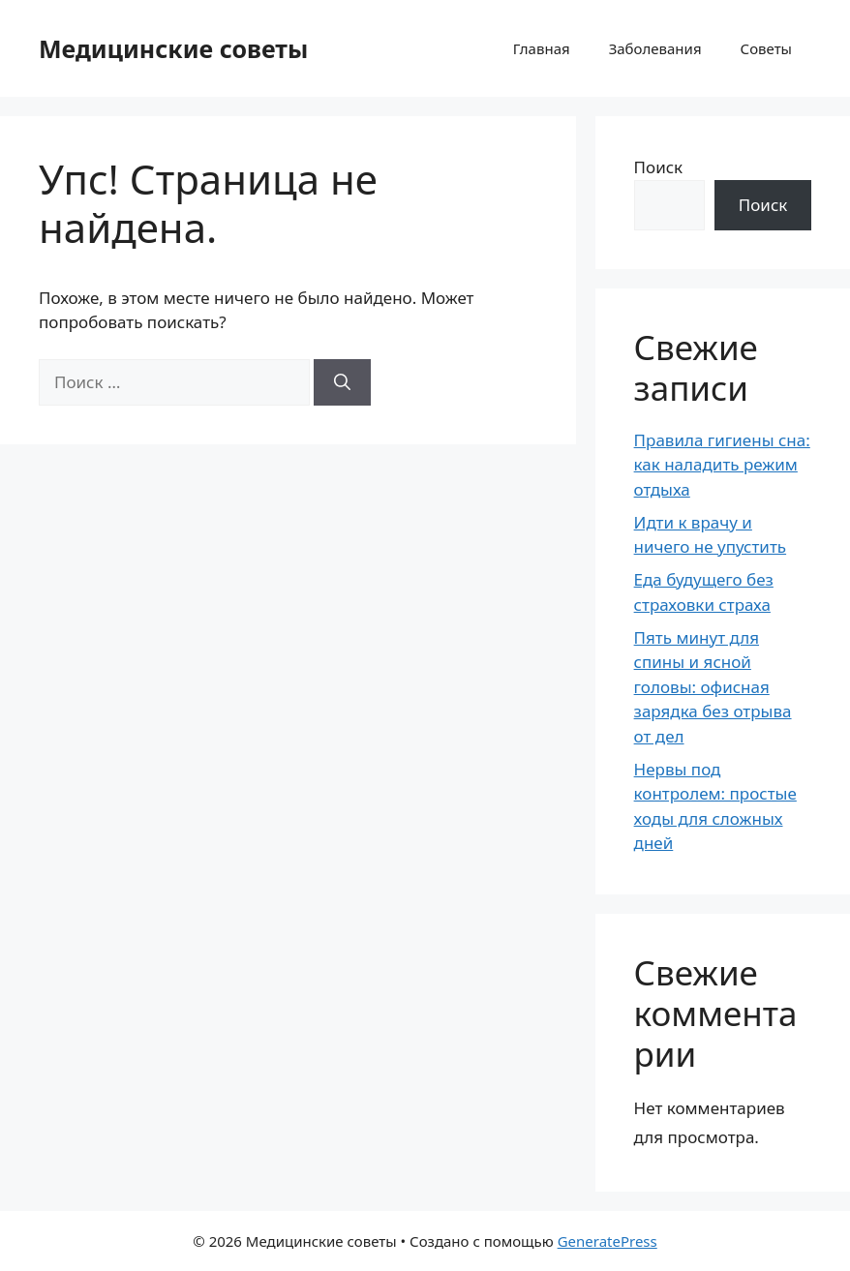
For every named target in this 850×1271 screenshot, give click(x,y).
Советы (766, 48)
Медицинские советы (173, 48)
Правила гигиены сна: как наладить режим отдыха (722, 464)
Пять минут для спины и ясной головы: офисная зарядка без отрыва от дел (713, 686)
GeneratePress (607, 1241)
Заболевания (655, 48)
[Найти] (342, 382)
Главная (541, 48)
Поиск (658, 167)
